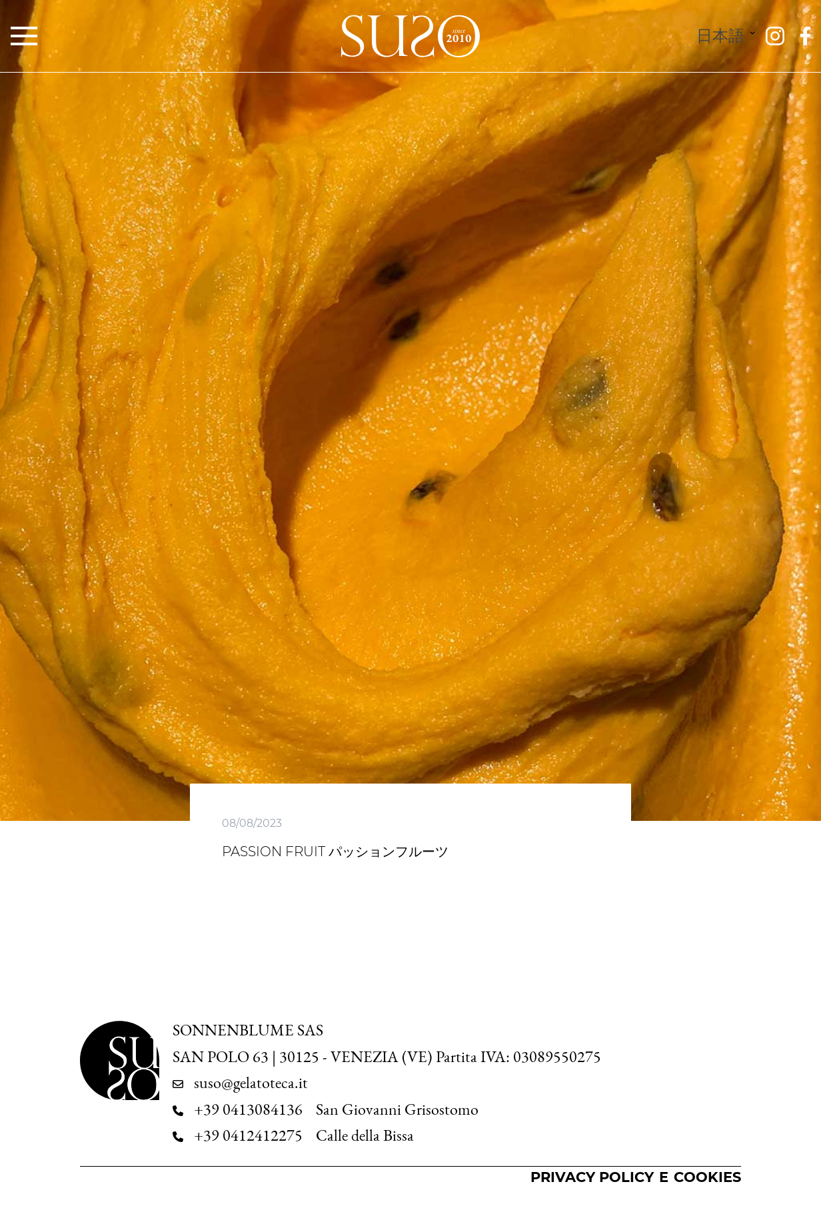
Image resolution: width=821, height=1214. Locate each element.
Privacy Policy (592, 1177)
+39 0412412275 (248, 1135)
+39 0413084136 (248, 1109)
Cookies (707, 1177)
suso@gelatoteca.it (251, 1082)
